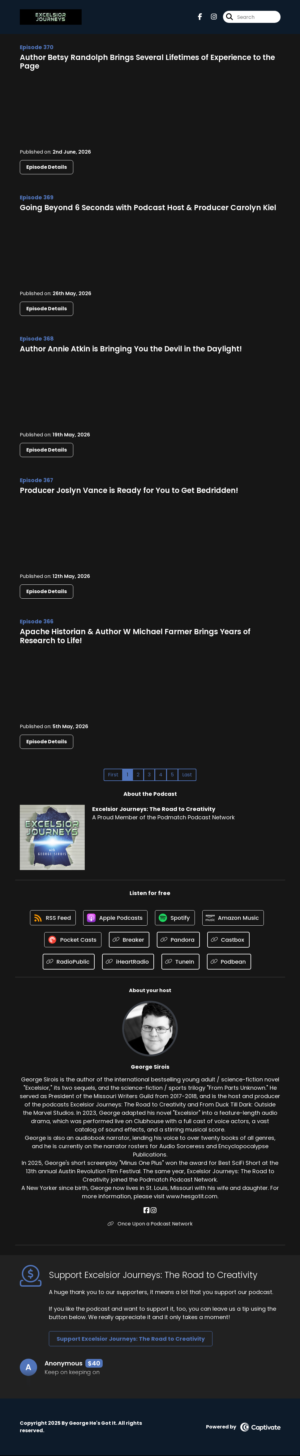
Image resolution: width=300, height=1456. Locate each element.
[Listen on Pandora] (178, 940)
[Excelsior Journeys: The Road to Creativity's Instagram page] (210, 17)
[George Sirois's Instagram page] (153, 1211)
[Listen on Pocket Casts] (73, 940)
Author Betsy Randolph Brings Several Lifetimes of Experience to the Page (147, 61)
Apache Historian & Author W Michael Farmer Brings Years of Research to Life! (135, 636)
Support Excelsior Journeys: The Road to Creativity (131, 1339)
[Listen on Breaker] (129, 940)
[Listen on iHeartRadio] (128, 962)
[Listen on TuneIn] (180, 962)
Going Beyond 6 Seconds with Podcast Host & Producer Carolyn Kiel (148, 207)
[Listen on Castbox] (229, 940)
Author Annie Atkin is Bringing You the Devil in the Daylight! (131, 349)
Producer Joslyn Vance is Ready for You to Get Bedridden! (129, 490)
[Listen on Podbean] (229, 962)
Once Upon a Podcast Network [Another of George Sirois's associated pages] (150, 1224)
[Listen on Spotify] (175, 918)
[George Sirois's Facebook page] (146, 1211)
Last (187, 774)
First (113, 774)
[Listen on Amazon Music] (234, 918)
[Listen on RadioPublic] (69, 962)
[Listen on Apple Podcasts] (115, 918)
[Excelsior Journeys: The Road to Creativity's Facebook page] (200, 17)
